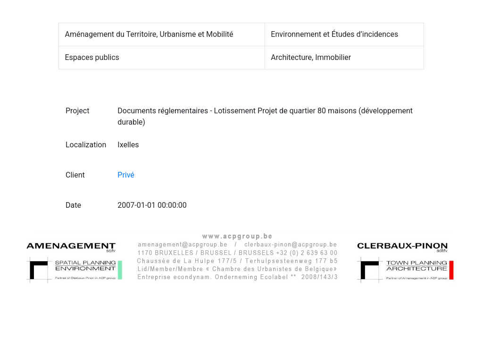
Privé (125, 174)
